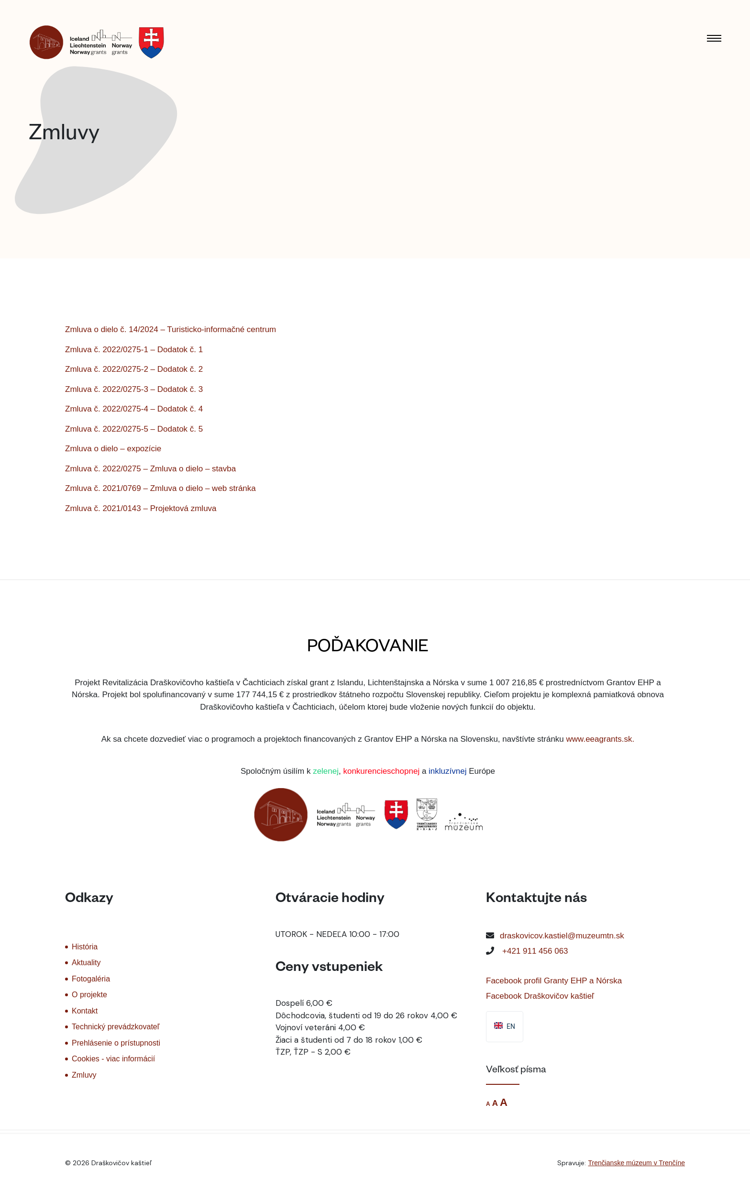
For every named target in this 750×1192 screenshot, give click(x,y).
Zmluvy (84, 1075)
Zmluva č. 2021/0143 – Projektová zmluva (141, 508)
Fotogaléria (91, 979)
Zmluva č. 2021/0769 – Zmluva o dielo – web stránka (160, 488)
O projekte (89, 995)
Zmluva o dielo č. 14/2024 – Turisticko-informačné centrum (170, 329)
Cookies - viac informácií (113, 1059)
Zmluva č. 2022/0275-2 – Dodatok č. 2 (134, 369)
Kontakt (85, 1011)
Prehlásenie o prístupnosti (116, 1043)
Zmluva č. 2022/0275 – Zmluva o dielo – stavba (150, 468)
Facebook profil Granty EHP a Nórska (554, 980)
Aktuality (86, 962)
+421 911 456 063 (535, 951)
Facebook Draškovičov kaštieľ (540, 996)
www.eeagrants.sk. (600, 739)
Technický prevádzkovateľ (115, 1027)
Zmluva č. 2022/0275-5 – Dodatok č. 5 (134, 429)
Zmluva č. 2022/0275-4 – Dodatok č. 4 (134, 408)
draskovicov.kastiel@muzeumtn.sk (562, 935)
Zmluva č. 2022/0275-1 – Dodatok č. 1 (134, 349)
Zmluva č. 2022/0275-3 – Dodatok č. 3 (134, 389)
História (85, 947)
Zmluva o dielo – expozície (113, 448)
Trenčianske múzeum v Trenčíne (636, 1163)
